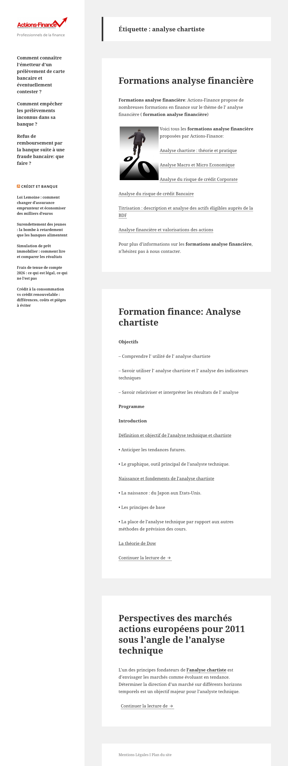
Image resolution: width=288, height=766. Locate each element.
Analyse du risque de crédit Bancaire (156, 194)
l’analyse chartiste (206, 670)
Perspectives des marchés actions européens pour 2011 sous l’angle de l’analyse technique (182, 634)
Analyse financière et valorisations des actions (166, 230)
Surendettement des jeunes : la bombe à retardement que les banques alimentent (42, 230)
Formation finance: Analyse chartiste (180, 316)
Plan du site (162, 754)
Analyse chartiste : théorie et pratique (198, 150)
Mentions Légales (133, 754)
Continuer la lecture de (145, 558)
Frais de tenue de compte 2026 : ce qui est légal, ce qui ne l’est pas (42, 273)
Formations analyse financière (186, 80)
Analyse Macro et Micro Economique (197, 165)
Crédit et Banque (39, 186)
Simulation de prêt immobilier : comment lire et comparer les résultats (41, 251)
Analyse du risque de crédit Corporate (199, 179)
